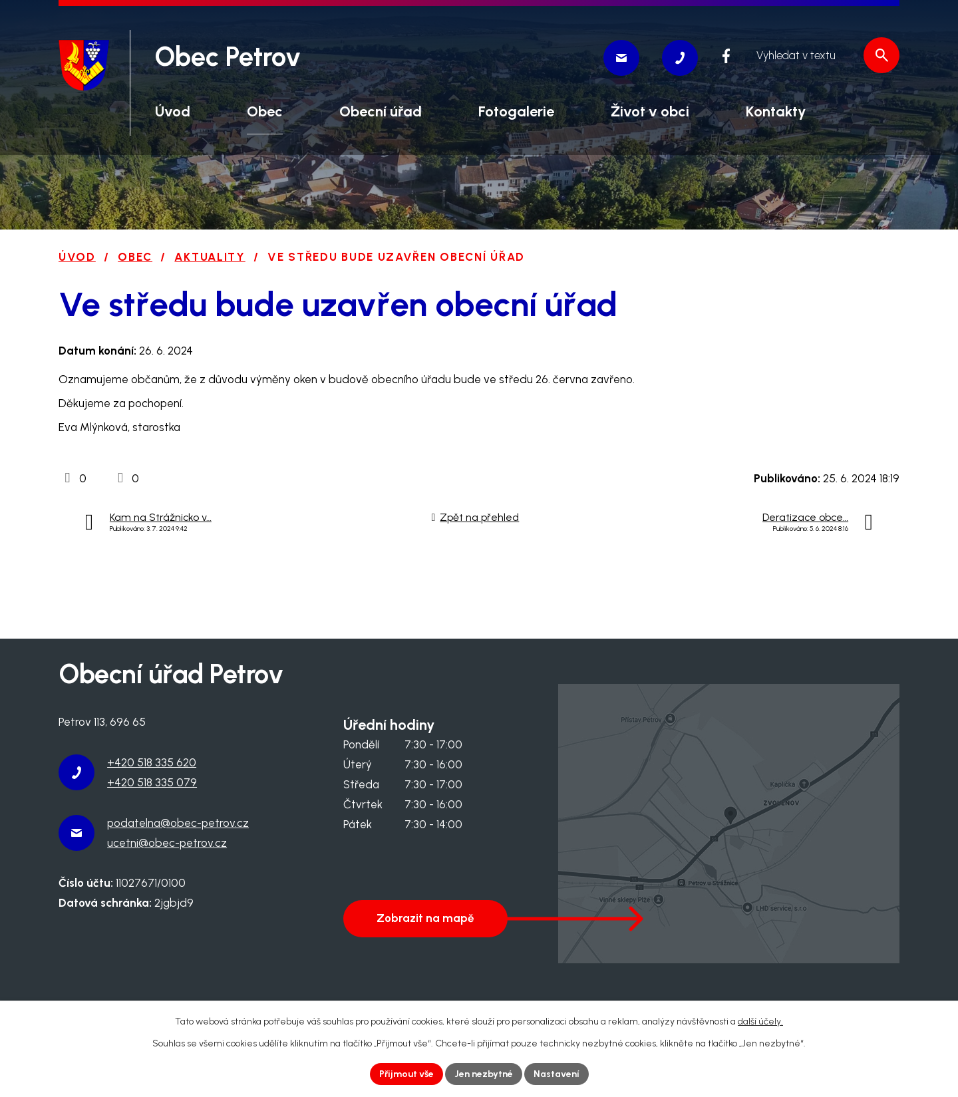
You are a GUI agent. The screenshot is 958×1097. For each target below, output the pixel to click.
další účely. (760, 1021)
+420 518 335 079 (152, 782)
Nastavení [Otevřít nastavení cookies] (556, 1074)
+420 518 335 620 (151, 762)
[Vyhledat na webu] (820, 55)
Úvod (77, 256)
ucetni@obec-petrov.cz (167, 843)
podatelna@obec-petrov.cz (178, 823)
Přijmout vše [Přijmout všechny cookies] (406, 1074)
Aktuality (209, 256)
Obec (135, 256)
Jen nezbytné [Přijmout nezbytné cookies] (483, 1074)
